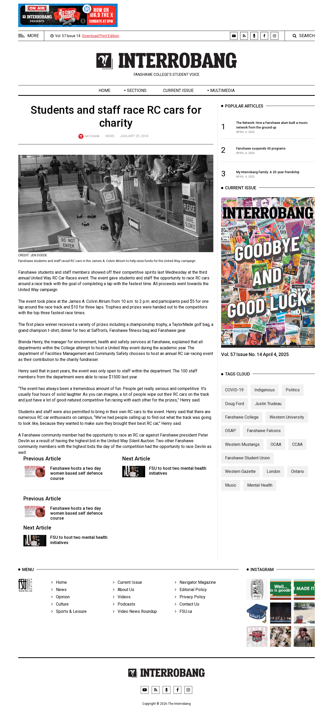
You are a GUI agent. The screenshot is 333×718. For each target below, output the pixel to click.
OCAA (276, 450)
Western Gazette (240, 477)
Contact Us (187, 611)
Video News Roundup (135, 618)
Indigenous (264, 395)
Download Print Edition (100, 36)
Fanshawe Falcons (264, 436)
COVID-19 (234, 395)
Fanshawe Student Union (247, 463)
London (273, 477)
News (109, 136)
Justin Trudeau (268, 409)
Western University (287, 422)
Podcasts (124, 611)
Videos (122, 604)
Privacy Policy (190, 604)
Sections (136, 90)
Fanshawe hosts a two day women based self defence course (76, 473)
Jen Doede (91, 136)
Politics (293, 395)
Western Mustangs (242, 450)
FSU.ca (183, 618)
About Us (123, 596)
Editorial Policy (191, 596)
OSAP (230, 436)
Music (230, 490)
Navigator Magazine (195, 589)
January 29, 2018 (134, 136)
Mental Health (259, 490)
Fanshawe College (242, 422)
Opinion (60, 604)
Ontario (297, 477)
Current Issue (178, 90)
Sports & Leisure (69, 618)
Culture (60, 611)
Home (104, 90)
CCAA (297, 450)
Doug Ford (234, 409)
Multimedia (222, 90)
